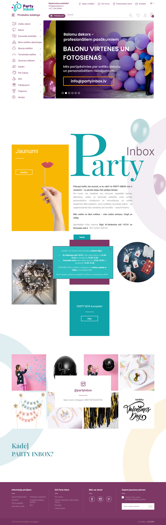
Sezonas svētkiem (23, 60)
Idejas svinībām (88, 4)
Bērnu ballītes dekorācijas (27, 42)
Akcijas (18, 97)
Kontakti (142, 4)
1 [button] (63, 93)
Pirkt (89, 319)
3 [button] (69, 93)
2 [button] (66, 93)
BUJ (31, 505)
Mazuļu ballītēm (22, 48)
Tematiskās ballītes (24, 54)
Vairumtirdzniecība (19, 497)
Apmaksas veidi (18, 506)
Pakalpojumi (59, 16)
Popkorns (19, 91)
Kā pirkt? (15, 500)
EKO (17, 78)
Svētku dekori (21, 24)
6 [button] (79, 93)
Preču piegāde (17, 503)
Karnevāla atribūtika (24, 36)
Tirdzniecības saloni (124, 4)
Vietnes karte (60, 508)
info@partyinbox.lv (56, 6)
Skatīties (23, 172)
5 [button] (76, 93)
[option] (55, 59)
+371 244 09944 (55, 9)
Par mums (105, 4)
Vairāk (82, 237)
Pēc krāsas (20, 72)
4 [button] (72, 93)
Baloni (18, 30)
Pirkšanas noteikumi (38, 497)
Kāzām (18, 66)
